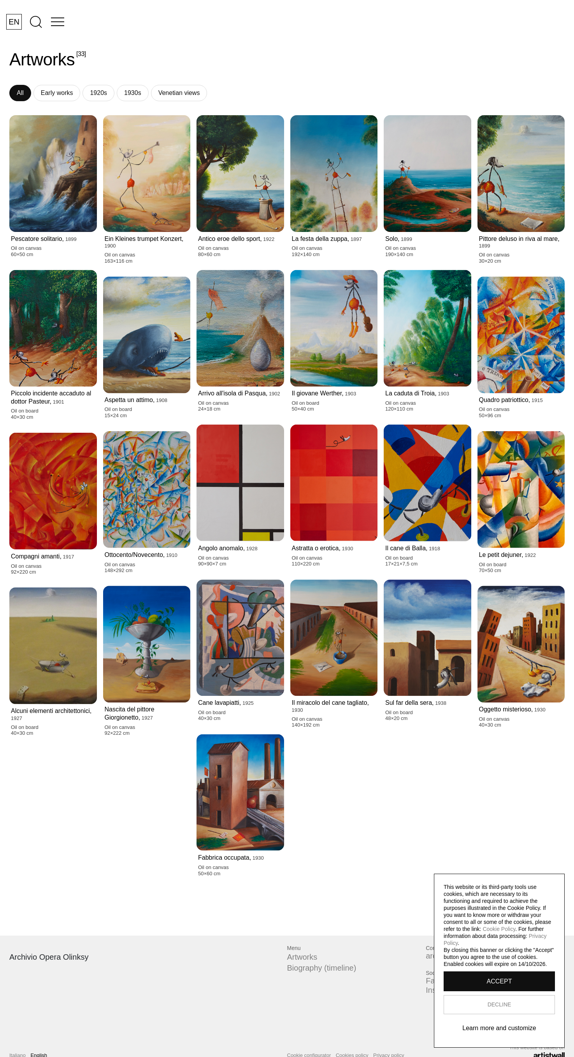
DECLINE (499, 1004)
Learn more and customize (499, 1028)
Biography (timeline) (321, 968)
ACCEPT (499, 981)
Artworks (302, 957)
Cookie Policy (499, 929)
